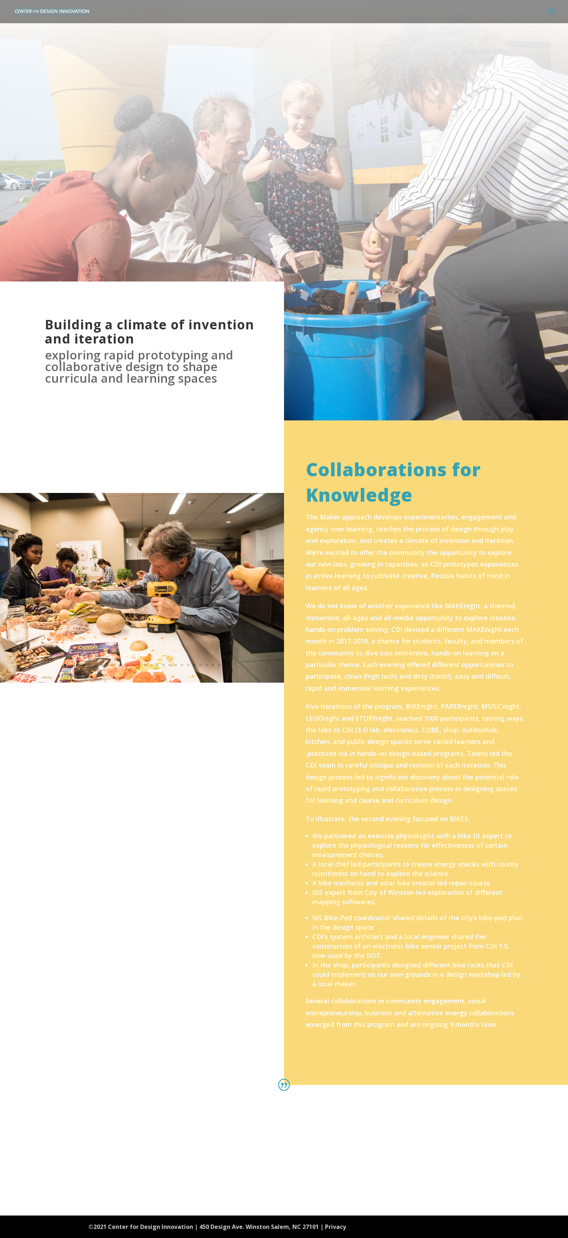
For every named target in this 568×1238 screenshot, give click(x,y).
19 (176, 665)
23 (200, 665)
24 (206, 665)
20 (182, 665)
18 (169, 665)
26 (219, 665)
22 (194, 665)
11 (126, 665)
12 (132, 665)
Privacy (335, 1227)
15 (151, 665)
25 (213, 665)
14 (145, 665)
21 (188, 665)
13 (139, 665)
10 (120, 665)
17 (163, 665)
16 (157, 665)
